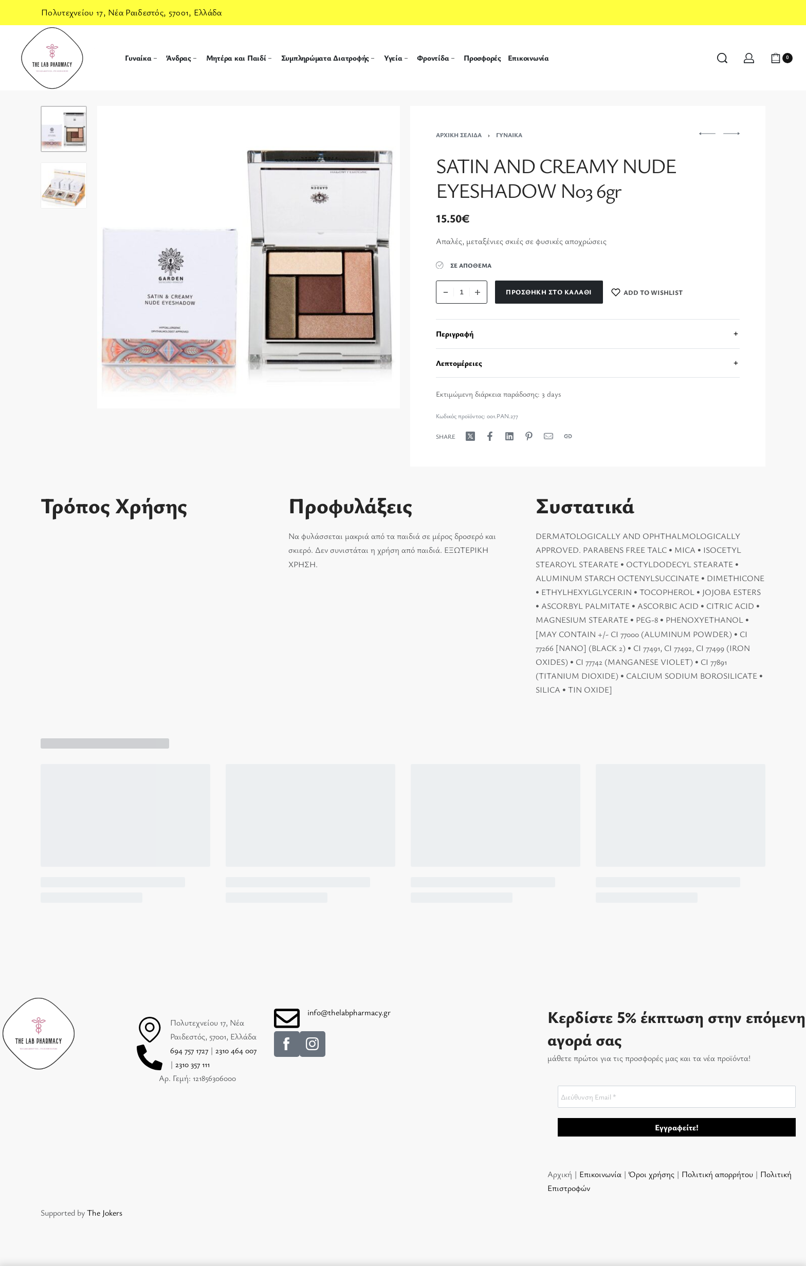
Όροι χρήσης (651, 1174)
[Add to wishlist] (647, 292)
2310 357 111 (192, 1064)
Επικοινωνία (601, 1174)
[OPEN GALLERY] (248, 257)
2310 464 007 (236, 1050)
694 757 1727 (189, 1050)
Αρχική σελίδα (459, 135)
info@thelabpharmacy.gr (349, 1012)
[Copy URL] (568, 436)
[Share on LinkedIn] (509, 436)
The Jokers (104, 1212)
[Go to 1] (64, 129)
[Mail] (548, 436)
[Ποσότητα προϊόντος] (461, 292)
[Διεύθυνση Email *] (677, 1097)
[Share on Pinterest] (529, 436)
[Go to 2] (64, 185)
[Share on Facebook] (489, 436)
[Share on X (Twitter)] (470, 436)
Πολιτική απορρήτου (717, 1174)
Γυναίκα (509, 135)
